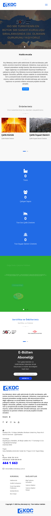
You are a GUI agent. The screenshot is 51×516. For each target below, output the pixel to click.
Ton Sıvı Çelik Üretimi (25, 222)
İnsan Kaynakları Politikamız (15, 487)
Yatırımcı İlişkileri (30, 485)
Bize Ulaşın (13, 494)
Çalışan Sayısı (25, 201)
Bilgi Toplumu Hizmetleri (30, 481)
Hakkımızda (13, 480)
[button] (24, 151)
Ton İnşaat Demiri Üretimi (25, 244)
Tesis (25, 180)
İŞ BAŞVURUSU (14, 491)
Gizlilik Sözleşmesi (15, 483)
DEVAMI (25, 89)
